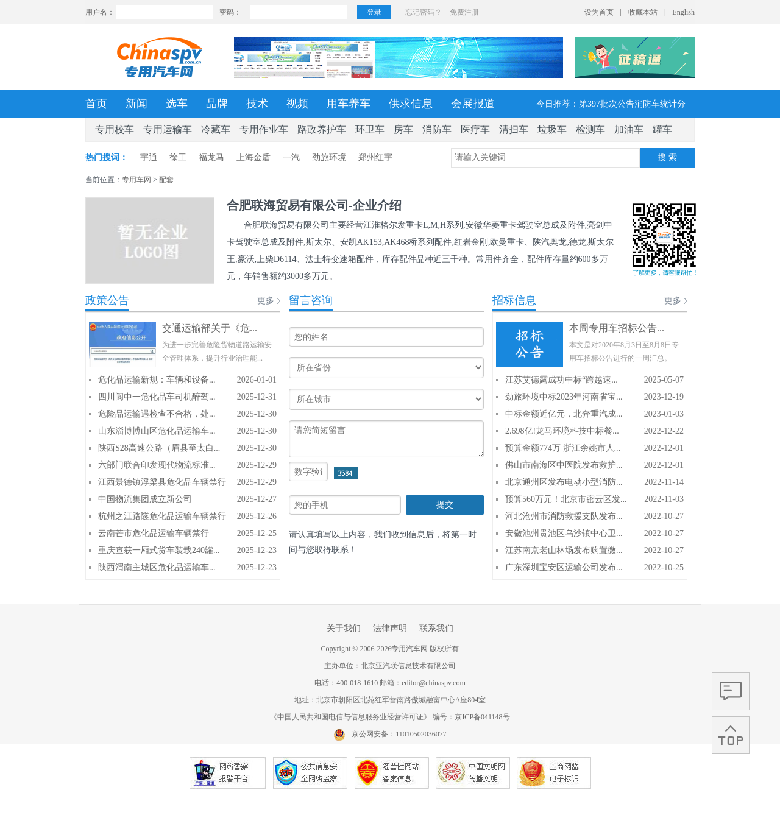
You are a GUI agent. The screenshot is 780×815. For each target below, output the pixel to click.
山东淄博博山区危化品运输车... (157, 431)
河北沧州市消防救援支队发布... (564, 516)
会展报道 (473, 103)
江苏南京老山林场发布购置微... (564, 550)
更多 (265, 300)
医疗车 (475, 129)
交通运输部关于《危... (209, 328)
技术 (257, 103)
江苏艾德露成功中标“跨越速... (561, 379)
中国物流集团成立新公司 (145, 499)
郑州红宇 (375, 157)
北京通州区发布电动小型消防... (564, 482)
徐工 (177, 157)
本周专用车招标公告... (616, 328)
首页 (96, 103)
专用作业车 (263, 129)
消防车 (437, 129)
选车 (177, 103)
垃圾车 (552, 129)
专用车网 (136, 179)
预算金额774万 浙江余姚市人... (562, 448)
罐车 (662, 129)
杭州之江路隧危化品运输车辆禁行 (162, 516)
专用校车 (114, 129)
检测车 (590, 129)
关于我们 (344, 628)
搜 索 (667, 157)
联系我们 (436, 628)
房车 (403, 129)
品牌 (217, 103)
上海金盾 (253, 157)
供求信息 (411, 103)
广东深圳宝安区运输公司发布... (564, 567)
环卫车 (370, 129)
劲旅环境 (329, 157)
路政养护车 (321, 129)
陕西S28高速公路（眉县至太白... (159, 448)
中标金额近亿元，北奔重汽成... (564, 413)
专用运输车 (167, 129)
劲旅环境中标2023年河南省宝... (564, 396)
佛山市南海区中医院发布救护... (564, 465)
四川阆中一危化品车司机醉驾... (157, 396)
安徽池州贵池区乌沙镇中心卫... (564, 533)
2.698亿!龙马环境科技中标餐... (562, 431)
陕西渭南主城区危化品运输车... (157, 567)
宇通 (148, 157)
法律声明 (390, 628)
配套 (166, 179)
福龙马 (211, 157)
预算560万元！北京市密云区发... (566, 499)
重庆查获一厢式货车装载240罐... (159, 550)
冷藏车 (215, 129)
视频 (297, 103)
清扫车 (513, 129)
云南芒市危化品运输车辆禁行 (153, 533)
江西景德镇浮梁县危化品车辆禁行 (162, 482)
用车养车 (348, 103)
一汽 (291, 157)
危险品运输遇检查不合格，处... (157, 413)
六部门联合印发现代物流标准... (157, 465)
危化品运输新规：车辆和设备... (157, 379)
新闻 (136, 103)
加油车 (629, 129)
